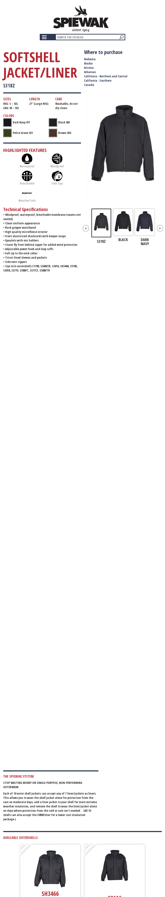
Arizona (89, 68)
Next (160, 228)
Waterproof (27, 160)
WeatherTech (27, 195)
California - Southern (98, 80)
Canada (89, 85)
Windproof (57, 160)
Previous (86, 228)
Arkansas (90, 72)
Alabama (90, 59)
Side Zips (57, 178)
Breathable (27, 178)
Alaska (88, 63)
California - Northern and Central (105, 76)
